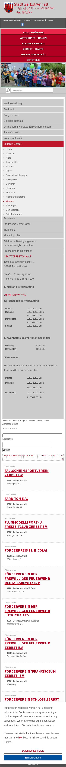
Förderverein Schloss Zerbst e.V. (32, 701)
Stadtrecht (9, 109)
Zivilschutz (9, 229)
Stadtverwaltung (13, 103)
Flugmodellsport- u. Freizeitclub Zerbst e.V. (26, 524)
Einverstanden (33, 757)
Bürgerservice (39, 20)
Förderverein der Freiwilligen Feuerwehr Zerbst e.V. (27, 643)
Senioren (10, 183)
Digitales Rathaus (14, 120)
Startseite (7, 421)
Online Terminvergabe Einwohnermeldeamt (28, 126)
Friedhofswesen (14, 214)
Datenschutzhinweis (33, 750)
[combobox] (26, 445)
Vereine (10, 201)
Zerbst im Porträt (33, 54)
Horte (9, 170)
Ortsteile (33, 60)
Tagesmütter (12, 162)
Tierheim (10, 192)
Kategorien (7, 439)
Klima (9, 149)
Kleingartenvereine (15, 196)
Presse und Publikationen (18, 250)
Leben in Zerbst (12, 143)
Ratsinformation (12, 132)
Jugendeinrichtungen (16, 175)
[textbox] (4, 445)
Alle (4, 455)
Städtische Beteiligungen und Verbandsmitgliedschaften (20, 243)
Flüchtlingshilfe (12, 235)
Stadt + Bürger (33, 32)
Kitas (8, 157)
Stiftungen (11, 205)
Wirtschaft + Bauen (33, 38)
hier (20, 737)
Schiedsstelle (13, 210)
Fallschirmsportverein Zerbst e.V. (27, 472)
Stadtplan (27, 20)
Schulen (10, 166)
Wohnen (10, 153)
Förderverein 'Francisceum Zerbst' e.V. (30, 673)
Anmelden (33, 764)
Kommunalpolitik (13, 138)
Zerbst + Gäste (33, 49)
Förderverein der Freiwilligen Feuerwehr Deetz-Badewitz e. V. (27, 578)
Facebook (22, 24)
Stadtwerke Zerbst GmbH (18, 224)
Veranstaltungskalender (12, 20)
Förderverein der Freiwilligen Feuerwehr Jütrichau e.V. (27, 610)
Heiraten (10, 188)
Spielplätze (11, 179)
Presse (50, 20)
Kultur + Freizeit (33, 43)
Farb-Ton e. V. (16, 498)
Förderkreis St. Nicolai (26, 550)
